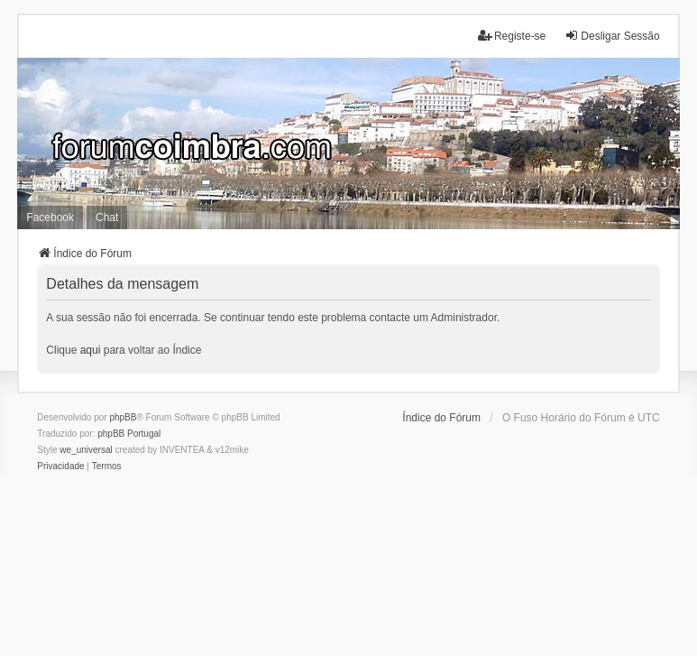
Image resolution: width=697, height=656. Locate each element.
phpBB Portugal (128, 434)
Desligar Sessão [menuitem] (611, 35)
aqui (90, 350)
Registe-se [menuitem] (512, 35)
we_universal (86, 450)
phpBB (122, 417)
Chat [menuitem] (107, 217)
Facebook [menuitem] (50, 217)
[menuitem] (60, 466)
